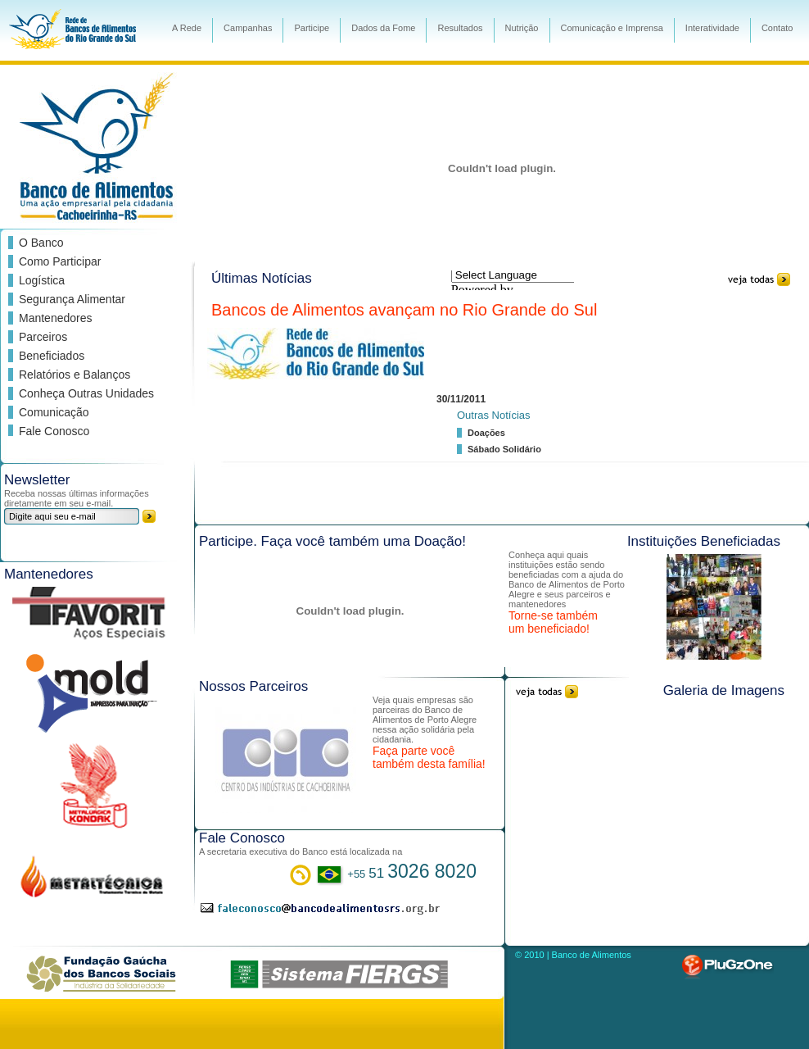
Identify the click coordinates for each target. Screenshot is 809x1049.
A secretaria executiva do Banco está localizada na (300, 851)
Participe (311, 28)
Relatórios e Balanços (74, 374)
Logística (42, 280)
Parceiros (43, 336)
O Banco (41, 242)
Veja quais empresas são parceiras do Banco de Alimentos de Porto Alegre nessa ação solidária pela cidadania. (425, 719)
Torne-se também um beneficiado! (553, 622)
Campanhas (248, 28)
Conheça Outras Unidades (86, 393)
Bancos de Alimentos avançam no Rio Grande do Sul (404, 310)
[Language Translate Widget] (527, 275)
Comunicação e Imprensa (612, 28)
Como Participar (60, 261)
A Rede (186, 28)
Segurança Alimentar (72, 299)
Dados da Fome (383, 28)
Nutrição (522, 28)
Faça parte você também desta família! (429, 757)
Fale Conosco (54, 431)
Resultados (459, 28)
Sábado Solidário (504, 449)
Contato (777, 28)
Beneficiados (51, 355)
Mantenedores (56, 318)
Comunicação (54, 412)
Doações (486, 433)
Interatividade (712, 28)
